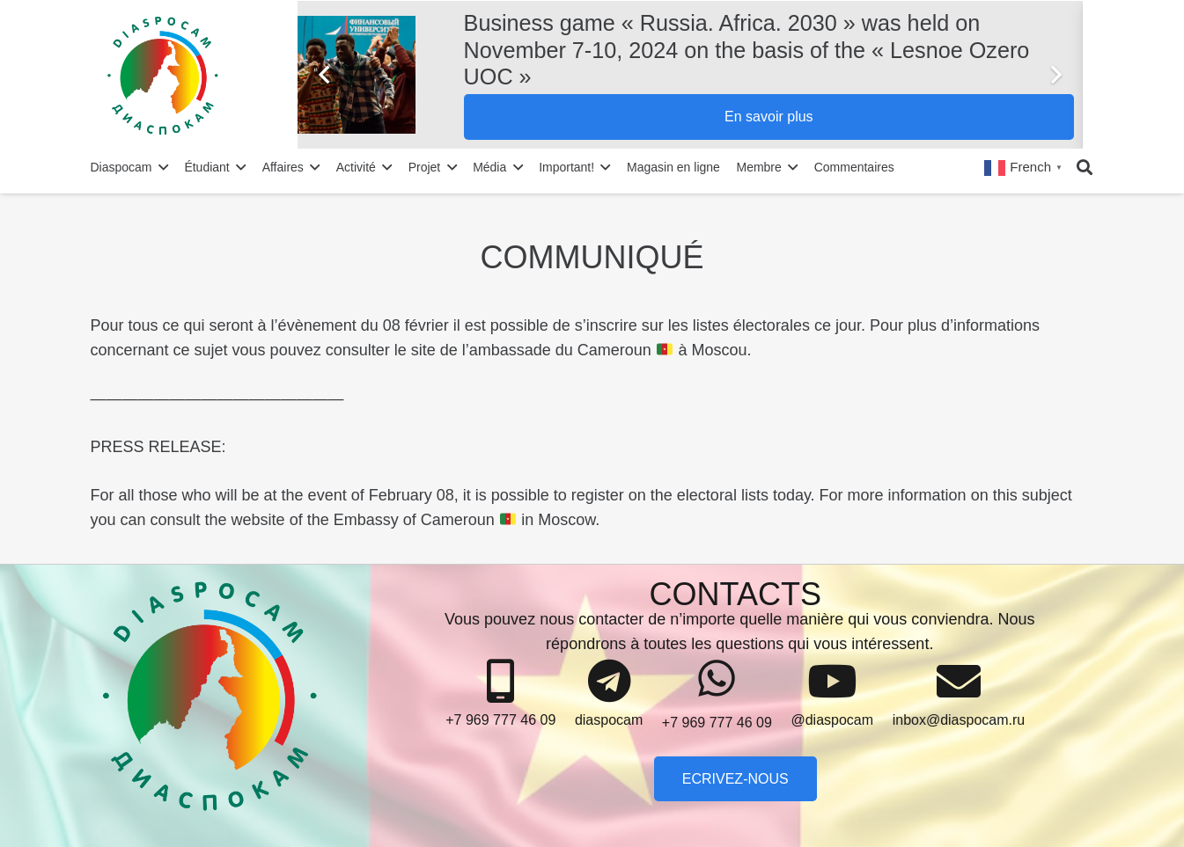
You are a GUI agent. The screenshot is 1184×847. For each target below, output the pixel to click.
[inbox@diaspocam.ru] (959, 682)
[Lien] (199, 74)
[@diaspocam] (832, 682)
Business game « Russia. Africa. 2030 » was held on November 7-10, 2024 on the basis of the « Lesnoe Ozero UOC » (747, 49)
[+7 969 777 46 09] (500, 682)
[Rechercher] (1084, 167)
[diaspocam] (609, 682)
